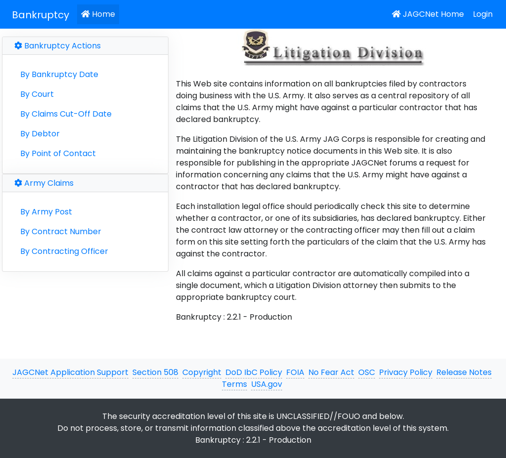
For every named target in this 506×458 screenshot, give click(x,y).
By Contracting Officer (64, 251)
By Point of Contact (58, 153)
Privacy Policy (405, 372)
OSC (366, 372)
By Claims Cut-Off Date (66, 114)
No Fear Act (331, 372)
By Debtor (40, 133)
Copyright (201, 372)
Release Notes (464, 372)
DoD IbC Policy (253, 372)
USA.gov (266, 384)
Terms (234, 384)
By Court (37, 94)
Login (483, 14)
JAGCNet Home (428, 14)
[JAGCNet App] (42, 14)
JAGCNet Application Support (70, 372)
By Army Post (46, 211)
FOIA (295, 372)
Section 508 (155, 372)
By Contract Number (60, 231)
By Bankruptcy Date (59, 74)
